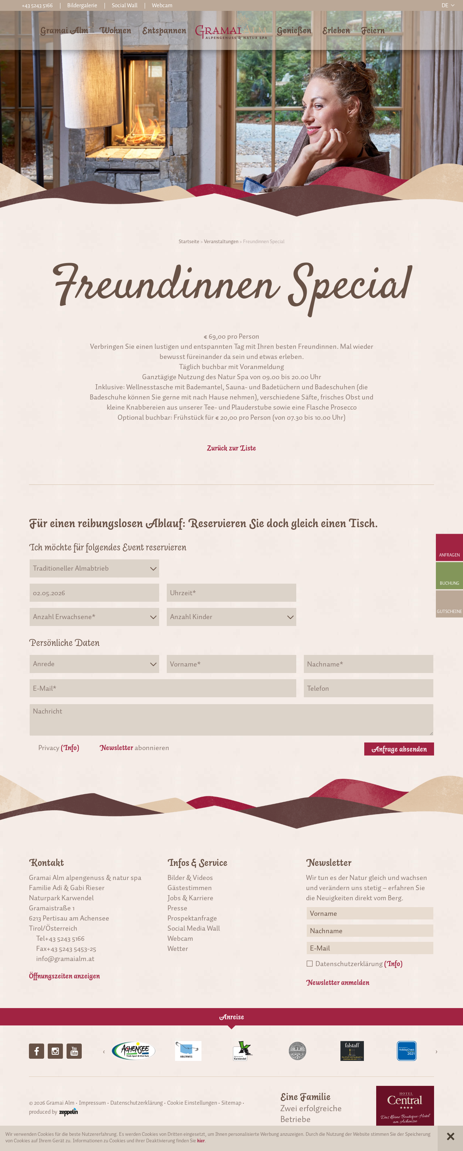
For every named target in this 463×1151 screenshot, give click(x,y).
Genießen (294, 30)
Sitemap (231, 1103)
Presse (177, 907)
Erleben (336, 30)
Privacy (58, 747)
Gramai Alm (64, 30)
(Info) (70, 747)
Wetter (177, 948)
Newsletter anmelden (337, 982)
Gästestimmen (189, 887)
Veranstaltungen (221, 241)
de (445, 5)
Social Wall (124, 5)
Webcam (162, 5)
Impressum (92, 1103)
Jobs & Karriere (190, 897)
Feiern (373, 30)
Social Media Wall (193, 928)
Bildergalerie (82, 5)
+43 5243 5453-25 (71, 948)
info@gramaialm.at (65, 958)
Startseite (189, 241)
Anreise (231, 1016)
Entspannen (164, 30)
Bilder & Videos (190, 877)
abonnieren (134, 747)
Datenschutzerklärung (359, 963)
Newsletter (116, 747)
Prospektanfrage (192, 918)
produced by (53, 1112)
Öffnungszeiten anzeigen (64, 975)
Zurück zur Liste (231, 448)
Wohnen (115, 30)
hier (201, 1140)
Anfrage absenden (399, 749)
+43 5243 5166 (65, 938)
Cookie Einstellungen (192, 1103)
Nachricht (231, 720)
